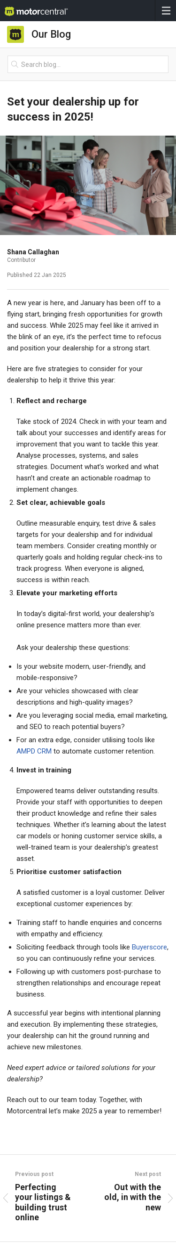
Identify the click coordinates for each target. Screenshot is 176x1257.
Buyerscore (149, 947)
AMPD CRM (34, 751)
